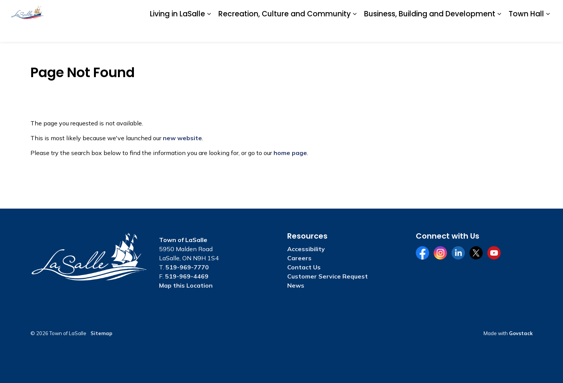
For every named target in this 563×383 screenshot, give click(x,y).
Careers (431, 10)
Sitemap (101, 333)
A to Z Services (358, 10)
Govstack (521, 333)
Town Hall (526, 31)
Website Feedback (507, 10)
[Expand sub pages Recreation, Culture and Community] (354, 31)
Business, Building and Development (429, 31)
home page (290, 153)
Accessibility (399, 10)
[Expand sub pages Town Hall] (548, 31)
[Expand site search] (544, 10)
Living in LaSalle (177, 31)
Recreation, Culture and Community (284, 31)
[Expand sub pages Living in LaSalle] (209, 31)
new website (182, 138)
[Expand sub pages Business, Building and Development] (499, 31)
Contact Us (462, 10)
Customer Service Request (327, 276)
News (295, 285)
